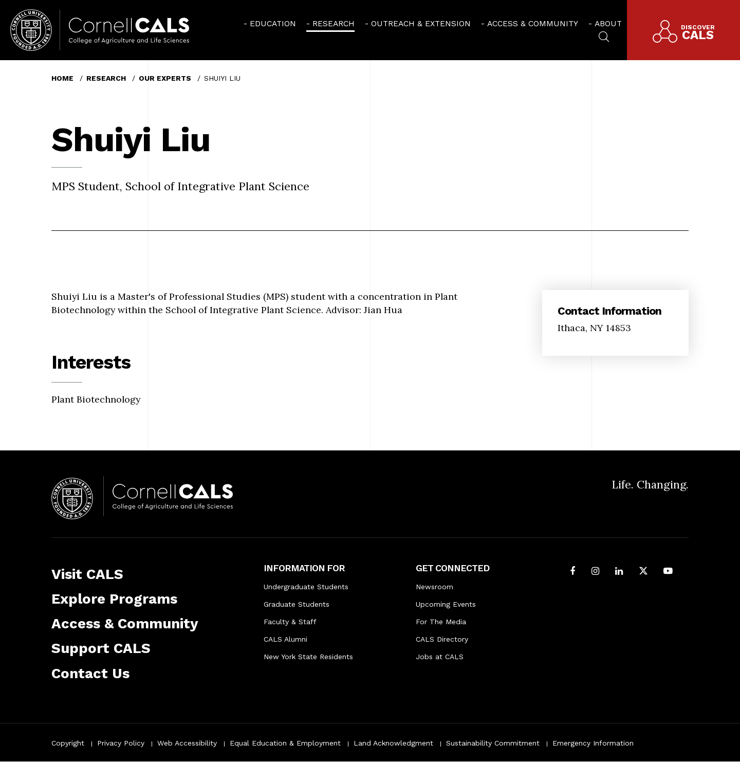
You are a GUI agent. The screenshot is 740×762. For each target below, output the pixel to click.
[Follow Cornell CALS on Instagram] (595, 572)
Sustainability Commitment (493, 743)
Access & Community (532, 23)
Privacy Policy (120, 743)
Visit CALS (87, 574)
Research (333, 23)
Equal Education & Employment (285, 743)
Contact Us (90, 673)
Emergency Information (593, 743)
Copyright (67, 743)
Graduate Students (296, 604)
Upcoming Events (446, 604)
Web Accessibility (187, 743)
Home (62, 78)
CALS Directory (442, 639)
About (608, 23)
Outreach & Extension (421, 23)
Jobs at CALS (440, 656)
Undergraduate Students (306, 587)
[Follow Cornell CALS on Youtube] (668, 572)
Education (273, 23)
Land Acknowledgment (393, 743)
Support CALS (101, 648)
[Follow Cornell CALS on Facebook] (573, 572)
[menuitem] (270, 23)
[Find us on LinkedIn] (619, 572)
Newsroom (434, 587)
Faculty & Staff (290, 622)
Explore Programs (114, 598)
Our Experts (165, 78)
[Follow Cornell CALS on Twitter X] (643, 572)
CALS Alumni (285, 639)
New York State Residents (308, 656)
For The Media (441, 622)
